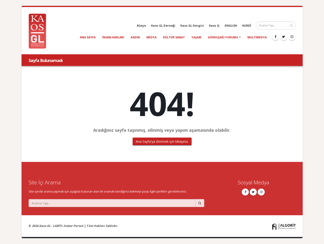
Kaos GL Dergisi (192, 26)
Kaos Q (214, 26)
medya (151, 37)
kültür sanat (174, 37)
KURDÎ (246, 26)
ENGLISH (231, 26)
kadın (135, 37)
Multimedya (257, 37)
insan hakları (113, 37)
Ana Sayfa (88, 37)
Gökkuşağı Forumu (223, 37)
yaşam (196, 37)
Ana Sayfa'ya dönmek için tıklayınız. (162, 141)
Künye (141, 26)
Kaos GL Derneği (163, 26)
